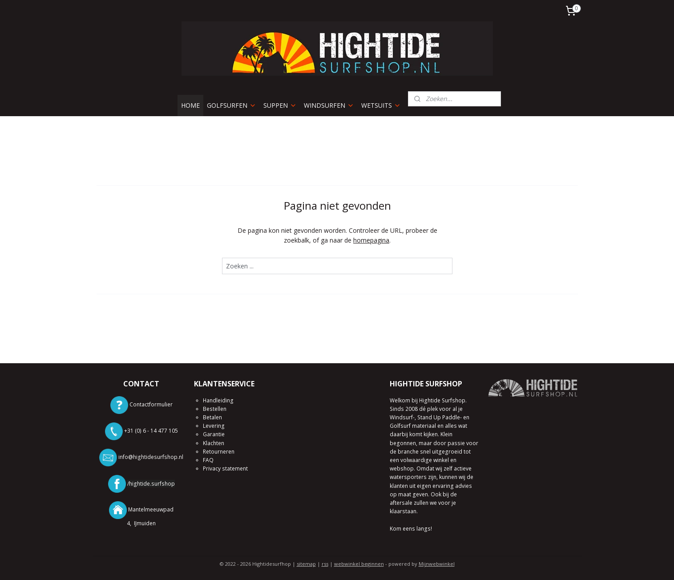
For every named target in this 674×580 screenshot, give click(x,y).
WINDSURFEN (329, 105)
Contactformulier (151, 404)
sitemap (306, 563)
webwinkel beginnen (359, 563)
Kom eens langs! (411, 528)
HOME (190, 105)
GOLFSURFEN (231, 105)
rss (325, 563)
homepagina (371, 240)
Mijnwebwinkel (437, 563)
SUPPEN (280, 105)
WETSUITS (381, 105)
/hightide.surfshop (151, 483)
